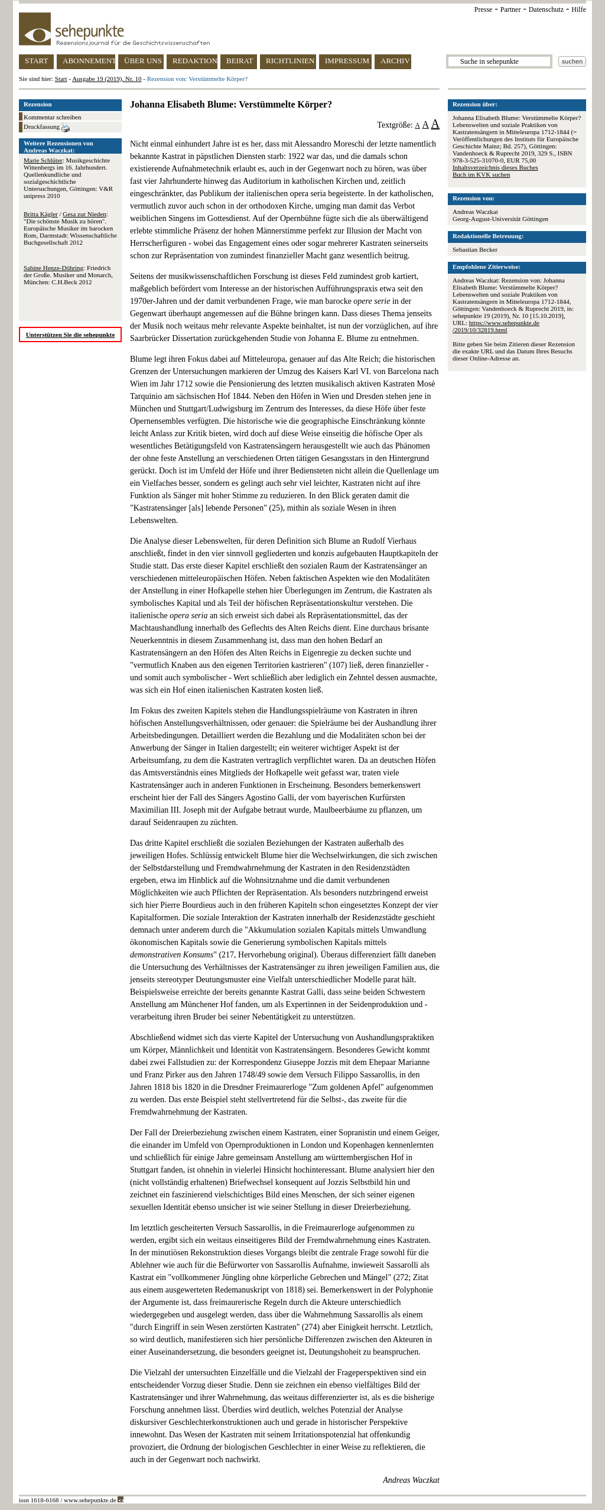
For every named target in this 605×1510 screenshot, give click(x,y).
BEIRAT (239, 60)
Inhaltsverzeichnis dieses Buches (495, 167)
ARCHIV (395, 60)
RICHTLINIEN (290, 60)
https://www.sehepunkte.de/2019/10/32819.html (496, 326)
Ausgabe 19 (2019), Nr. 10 (106, 78)
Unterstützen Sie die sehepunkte (70, 334)
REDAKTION (195, 60)
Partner (510, 9)
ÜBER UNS (143, 60)
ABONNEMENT (89, 60)
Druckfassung (47, 127)
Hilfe (578, 9)
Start (61, 78)
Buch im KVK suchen (481, 174)
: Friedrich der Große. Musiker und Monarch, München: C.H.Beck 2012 (68, 274)
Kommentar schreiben (52, 117)
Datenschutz (546, 9)
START (36, 60)
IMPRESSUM (347, 60)
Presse (483, 9)
